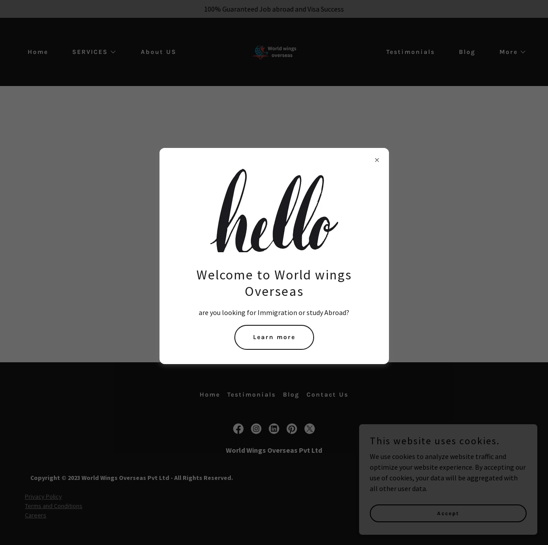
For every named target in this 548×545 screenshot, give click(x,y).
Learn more (274, 337)
